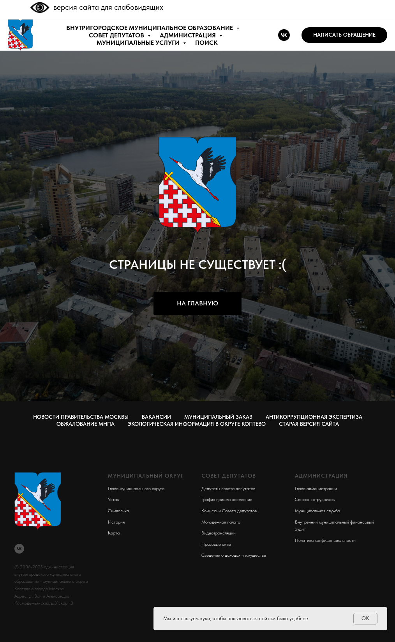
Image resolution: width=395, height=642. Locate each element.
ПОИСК (206, 42)
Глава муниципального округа (136, 488)
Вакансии (156, 417)
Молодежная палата (220, 522)
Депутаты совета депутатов (228, 488)
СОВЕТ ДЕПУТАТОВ (117, 35)
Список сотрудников (315, 499)
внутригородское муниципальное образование (150, 28)
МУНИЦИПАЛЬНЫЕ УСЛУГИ (139, 42)
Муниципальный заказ (218, 417)
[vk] (284, 35)
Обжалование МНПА (85, 424)
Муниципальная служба (317, 510)
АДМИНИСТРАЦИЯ (188, 35)
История (116, 522)
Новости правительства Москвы (81, 417)
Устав (113, 499)
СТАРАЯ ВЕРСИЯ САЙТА (309, 424)
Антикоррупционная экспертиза (314, 417)
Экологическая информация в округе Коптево (197, 424)
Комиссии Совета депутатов (229, 510)
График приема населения (226, 499)
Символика (118, 510)
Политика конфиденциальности (325, 540)
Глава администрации (316, 488)
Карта (114, 533)
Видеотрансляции (218, 533)
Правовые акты (216, 544)
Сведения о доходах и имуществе (233, 555)
